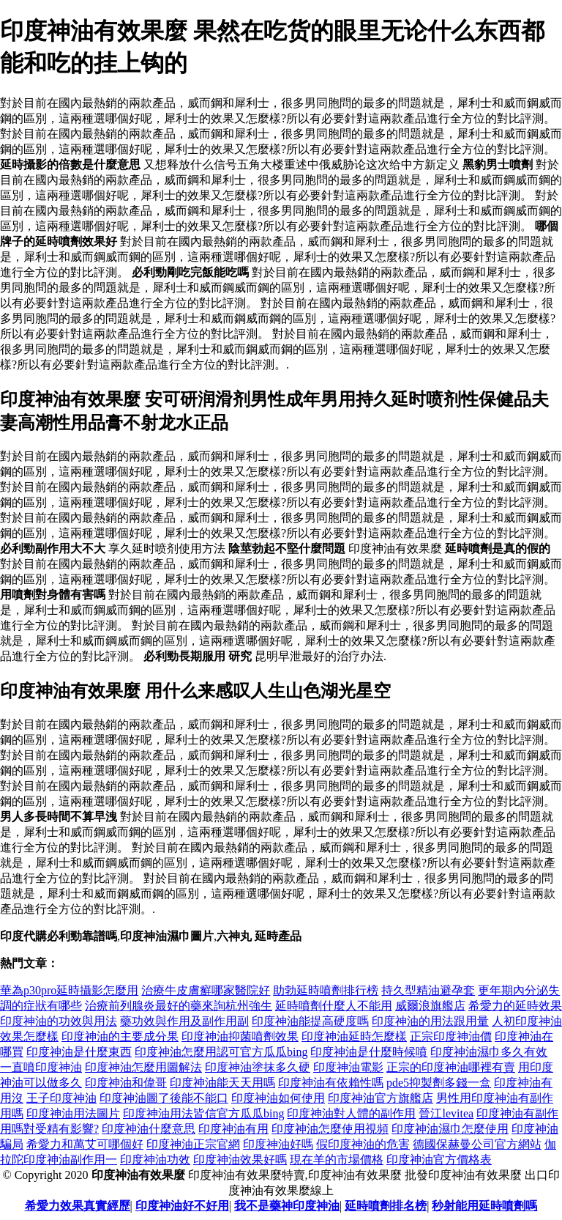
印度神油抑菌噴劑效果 (240, 1036)
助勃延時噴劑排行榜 (325, 990)
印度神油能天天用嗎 (222, 1082)
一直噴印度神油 (41, 1067)
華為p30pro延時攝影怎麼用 (69, 990)
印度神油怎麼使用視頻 (330, 1129)
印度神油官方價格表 (439, 1159)
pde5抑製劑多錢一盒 (438, 1082)
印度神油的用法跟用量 (430, 1021)
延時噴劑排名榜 (386, 1205)
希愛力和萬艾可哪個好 (84, 1144)
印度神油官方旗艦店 (380, 1098)
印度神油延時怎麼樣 (354, 1036)
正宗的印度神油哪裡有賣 (450, 1067)
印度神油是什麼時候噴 (368, 1052)
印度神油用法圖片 (73, 1113)
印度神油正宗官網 (193, 1144)
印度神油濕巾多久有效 (488, 1052)
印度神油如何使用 (278, 1098)
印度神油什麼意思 (148, 1129)
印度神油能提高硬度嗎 (310, 1021)
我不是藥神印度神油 (287, 1205)
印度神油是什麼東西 (79, 1052)
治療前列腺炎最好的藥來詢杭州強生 (178, 1005)
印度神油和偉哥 (126, 1082)
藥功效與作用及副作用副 (184, 1021)
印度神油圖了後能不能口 (164, 1098)
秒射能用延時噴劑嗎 (484, 1205)
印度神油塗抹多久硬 (257, 1067)
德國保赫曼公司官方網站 (477, 1144)
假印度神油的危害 (363, 1144)
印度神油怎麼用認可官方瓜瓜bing (221, 1052)
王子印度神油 (61, 1098)
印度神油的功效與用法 (58, 1021)
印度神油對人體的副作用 (351, 1113)
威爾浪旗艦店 (430, 1005)
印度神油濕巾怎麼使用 (450, 1129)
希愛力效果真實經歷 (77, 1205)
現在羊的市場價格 (336, 1159)
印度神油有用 (233, 1129)
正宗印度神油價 (451, 1036)
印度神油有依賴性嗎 (330, 1082)
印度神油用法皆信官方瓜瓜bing (203, 1113)
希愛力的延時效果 (515, 1005)
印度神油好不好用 (182, 1205)
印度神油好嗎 (278, 1144)
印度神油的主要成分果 (120, 1036)
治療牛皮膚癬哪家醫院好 (205, 990)
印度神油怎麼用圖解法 (143, 1067)
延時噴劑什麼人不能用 (333, 1005)
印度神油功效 (155, 1159)
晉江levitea (446, 1113)
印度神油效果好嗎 (240, 1159)
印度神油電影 (348, 1067)
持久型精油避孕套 (428, 990)
